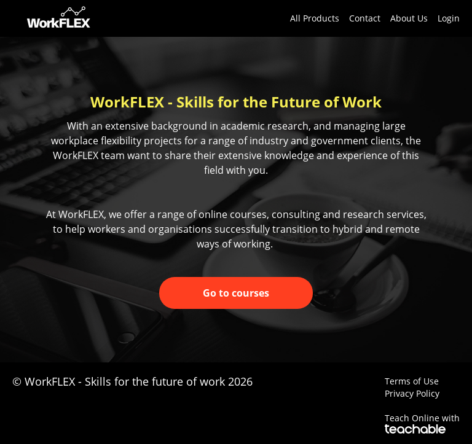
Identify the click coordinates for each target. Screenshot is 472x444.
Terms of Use (412, 381)
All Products (314, 18)
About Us (409, 18)
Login (449, 18)
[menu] (370, 18)
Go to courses (236, 293)
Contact (364, 18)
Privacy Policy (412, 393)
